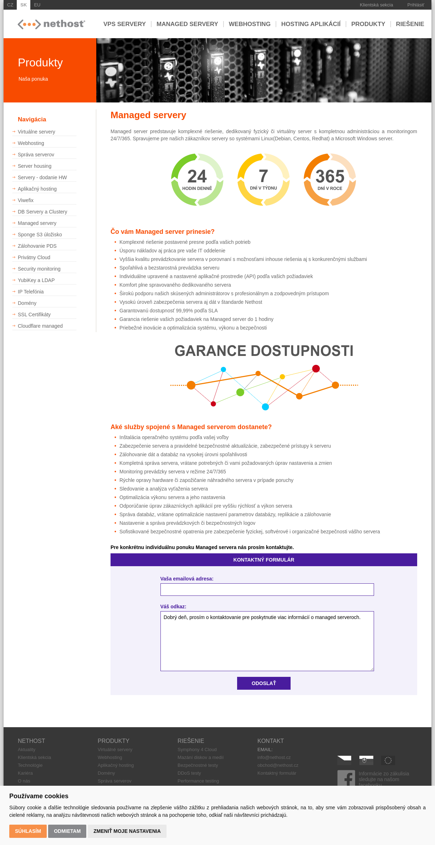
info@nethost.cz (274, 757)
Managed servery (187, 24)
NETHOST (31, 741)
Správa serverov (115, 781)
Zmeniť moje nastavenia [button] (127, 831)
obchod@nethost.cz (277, 765)
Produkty (368, 24)
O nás (24, 781)
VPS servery (124, 24)
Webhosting (250, 24)
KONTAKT (270, 741)
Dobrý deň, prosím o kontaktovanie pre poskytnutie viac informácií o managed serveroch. (267, 641)
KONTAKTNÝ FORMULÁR (264, 560)
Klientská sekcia (376, 4)
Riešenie (410, 24)
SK (23, 4)
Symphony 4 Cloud (197, 749)
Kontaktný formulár (276, 773)
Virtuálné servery (115, 749)
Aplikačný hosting (116, 765)
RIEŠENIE (191, 741)
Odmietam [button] (67, 831)
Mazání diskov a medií (201, 757)
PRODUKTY (113, 741)
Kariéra (25, 773)
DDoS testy (189, 773)
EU (37, 4)
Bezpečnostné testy (198, 765)
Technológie (30, 765)
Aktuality (26, 749)
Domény (106, 773)
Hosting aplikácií (311, 24)
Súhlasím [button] (28, 831)
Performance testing (198, 781)
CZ (10, 4)
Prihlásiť (416, 4)
